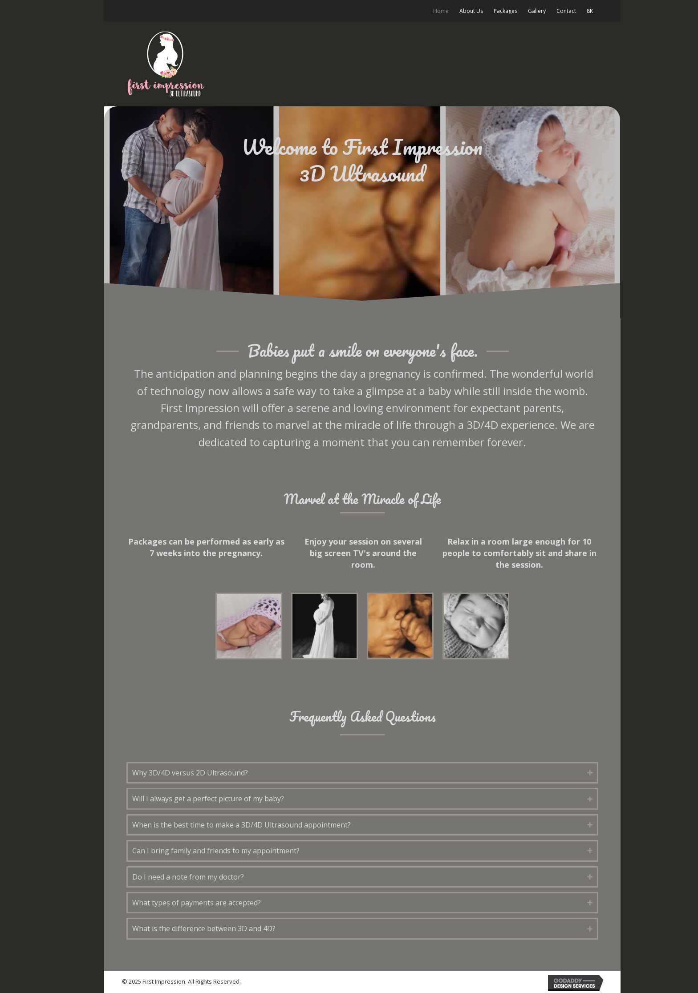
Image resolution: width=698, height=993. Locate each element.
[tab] (362, 772)
